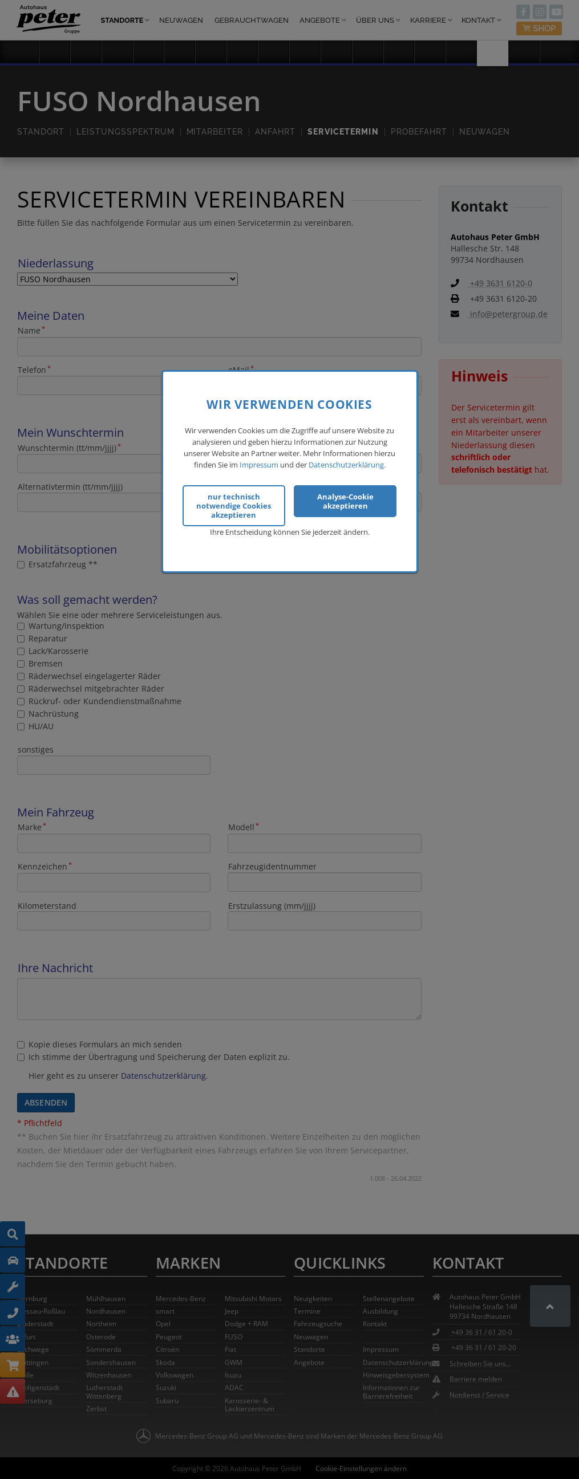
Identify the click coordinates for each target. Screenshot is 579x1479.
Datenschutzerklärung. (347, 463)
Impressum (259, 463)
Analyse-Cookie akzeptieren (345, 499)
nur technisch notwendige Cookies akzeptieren (233, 504)
